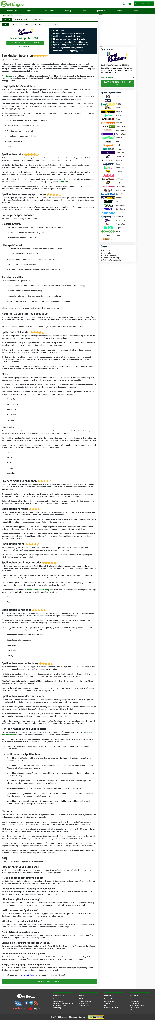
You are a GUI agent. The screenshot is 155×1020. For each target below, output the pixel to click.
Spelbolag (68, 10)
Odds (84, 10)
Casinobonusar (84, 1005)
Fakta (47, 24)
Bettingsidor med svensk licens (64, 1003)
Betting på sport (109, 1001)
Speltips (31, 10)
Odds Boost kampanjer (111, 258)
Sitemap (133, 1010)
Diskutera (24, 24)
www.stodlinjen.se (27, 975)
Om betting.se (135, 999)
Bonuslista (107, 251)
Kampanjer (38, 19)
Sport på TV (101, 10)
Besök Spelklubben (49, 981)
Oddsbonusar (83, 999)
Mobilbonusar (83, 1003)
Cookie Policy (134, 1008)
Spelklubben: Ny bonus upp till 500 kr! (115, 65)
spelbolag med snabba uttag (38, 590)
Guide (5, 24)
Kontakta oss (134, 1001)
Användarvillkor (135, 1003)
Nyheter (14, 24)
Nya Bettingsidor (58, 1001)
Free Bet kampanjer (110, 255)
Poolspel (120, 10)
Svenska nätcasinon (111, 1008)
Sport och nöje (12, 10)
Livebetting (57, 1008)
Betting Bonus (49, 10)
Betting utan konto (59, 1005)
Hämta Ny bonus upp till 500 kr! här (25, 42)
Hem (3, 15)
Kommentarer (36, 24)
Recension (7, 19)
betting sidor (63, 182)
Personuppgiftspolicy (137, 1005)
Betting (9, 76)
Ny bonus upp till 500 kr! (23, 19)
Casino (136, 10)
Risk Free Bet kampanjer (112, 260)
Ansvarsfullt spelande (77, 1017)
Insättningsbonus (85, 1001)
